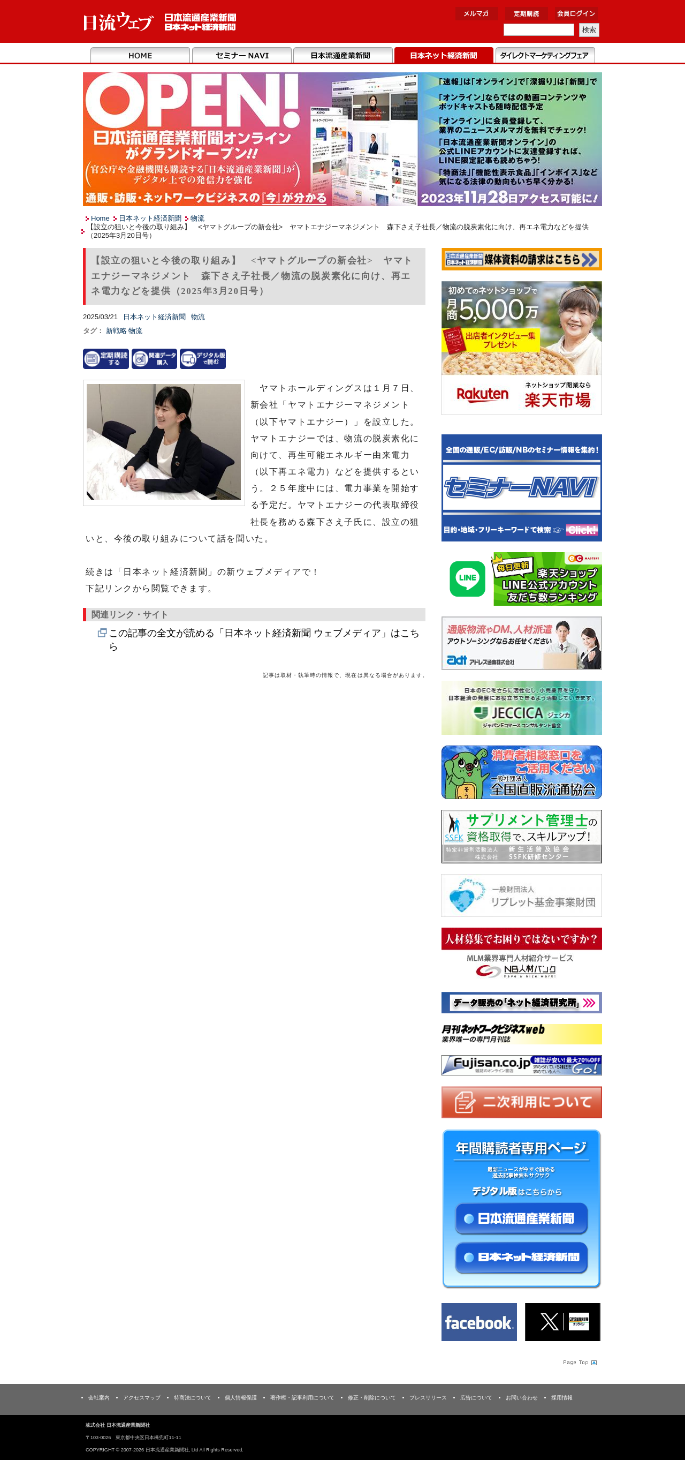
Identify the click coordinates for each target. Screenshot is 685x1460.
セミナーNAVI (242, 55)
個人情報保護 (241, 1398)
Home (140, 55)
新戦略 (117, 331)
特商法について (192, 1398)
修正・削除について (372, 1398)
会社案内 (99, 1398)
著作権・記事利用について (302, 1398)
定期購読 (526, 13)
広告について (476, 1398)
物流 (197, 218)
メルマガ (476, 13)
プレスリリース (428, 1398)
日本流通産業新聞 (343, 55)
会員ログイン (576, 13)
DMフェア (545, 55)
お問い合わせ (522, 1398)
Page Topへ (579, 1362)
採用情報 (562, 1398)
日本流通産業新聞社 (160, 22)
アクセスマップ (142, 1398)
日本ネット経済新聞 (444, 55)
